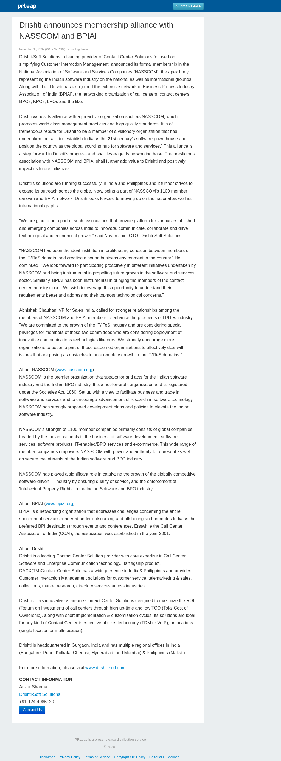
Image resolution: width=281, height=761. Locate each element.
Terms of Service (97, 757)
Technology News (77, 49)
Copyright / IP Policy (129, 757)
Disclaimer (46, 757)
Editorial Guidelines (164, 757)
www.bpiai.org (59, 503)
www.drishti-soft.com (105, 667)
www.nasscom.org (74, 369)
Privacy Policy (69, 757)
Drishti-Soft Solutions (39, 694)
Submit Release (188, 6)
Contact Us (32, 710)
